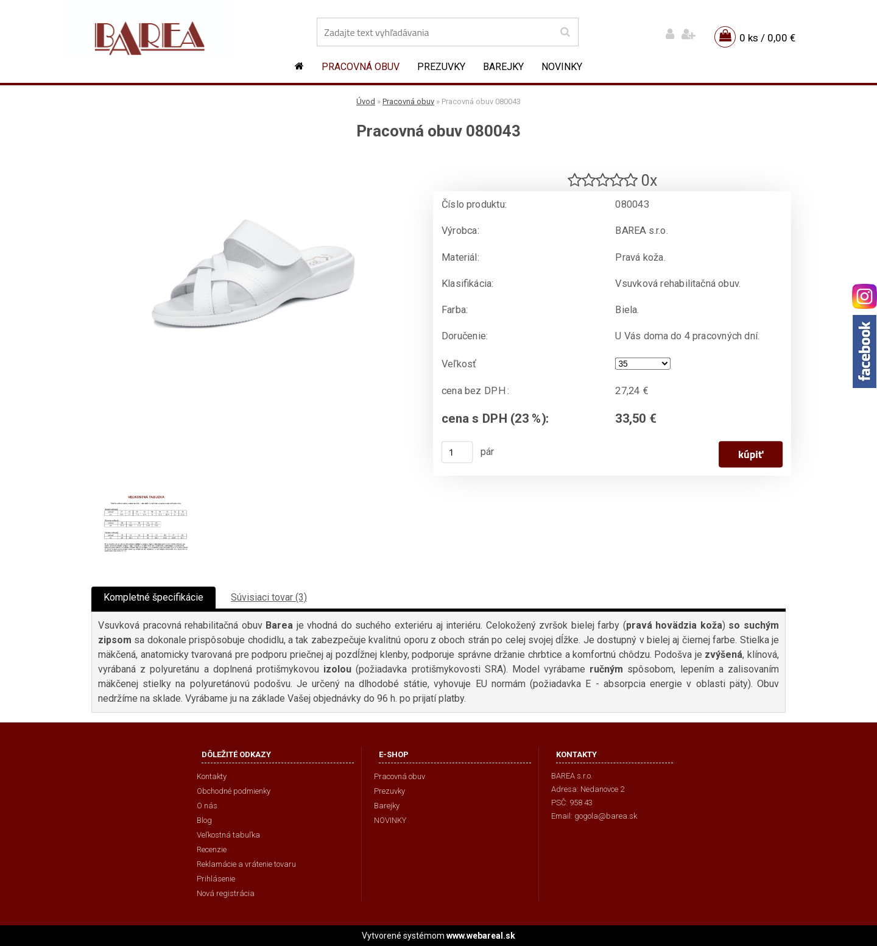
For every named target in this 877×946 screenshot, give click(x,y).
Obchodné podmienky (233, 791)
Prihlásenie (216, 878)
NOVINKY (561, 66)
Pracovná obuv (361, 66)
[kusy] (457, 452)
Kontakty (212, 776)
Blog (204, 820)
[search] (565, 32)
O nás (207, 805)
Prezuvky (441, 66)
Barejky (503, 66)
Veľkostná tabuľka (228, 834)
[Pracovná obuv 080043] (252, 162)
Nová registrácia (226, 893)
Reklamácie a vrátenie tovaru (246, 864)
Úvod (365, 101)
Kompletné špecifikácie (153, 597)
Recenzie (212, 849)
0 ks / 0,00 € (767, 38)
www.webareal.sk (480, 936)
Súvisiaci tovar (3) (269, 597)
